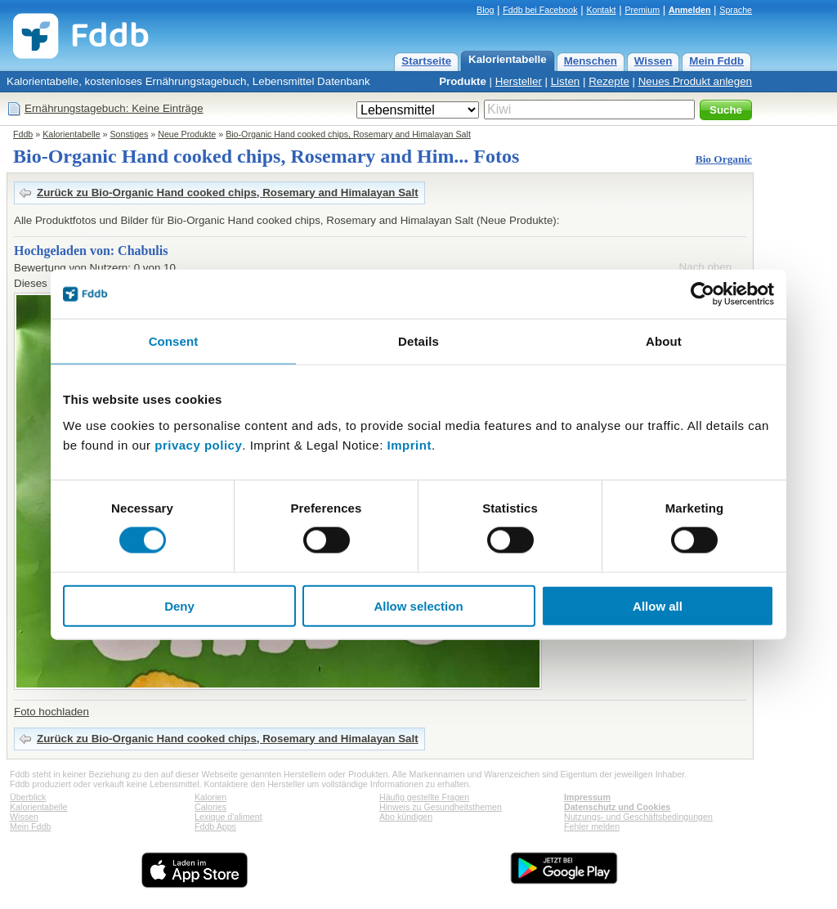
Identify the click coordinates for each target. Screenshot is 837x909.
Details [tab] (418, 341)
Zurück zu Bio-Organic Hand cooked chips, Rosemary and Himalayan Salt (227, 192)
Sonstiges (129, 134)
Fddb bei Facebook (540, 10)
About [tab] (664, 341)
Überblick (28, 797)
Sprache (735, 10)
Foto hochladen (51, 711)
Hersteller (518, 81)
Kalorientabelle (507, 59)
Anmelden (690, 10)
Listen (565, 81)
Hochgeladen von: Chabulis (91, 250)
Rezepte (609, 81)
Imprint (409, 444)
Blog (485, 10)
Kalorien (210, 797)
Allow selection (418, 605)
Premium (642, 10)
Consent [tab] (174, 341)
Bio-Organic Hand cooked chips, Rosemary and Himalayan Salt (348, 134)
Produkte (462, 81)
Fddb (23, 134)
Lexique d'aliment (228, 817)
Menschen (590, 61)
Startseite (426, 61)
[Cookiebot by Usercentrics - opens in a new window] (702, 294)
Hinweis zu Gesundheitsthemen (440, 807)
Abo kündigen (405, 817)
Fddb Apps (215, 826)
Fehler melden (592, 826)
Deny (179, 605)
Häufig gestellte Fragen (424, 797)
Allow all (658, 605)
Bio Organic (724, 159)
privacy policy (198, 444)
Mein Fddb (716, 61)
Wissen (653, 61)
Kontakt (600, 10)
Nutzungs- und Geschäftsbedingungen (638, 817)
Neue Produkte (187, 134)
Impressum (587, 797)
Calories (210, 807)
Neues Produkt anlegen (695, 81)
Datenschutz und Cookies (617, 807)
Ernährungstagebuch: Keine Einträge (114, 108)
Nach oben (705, 267)
